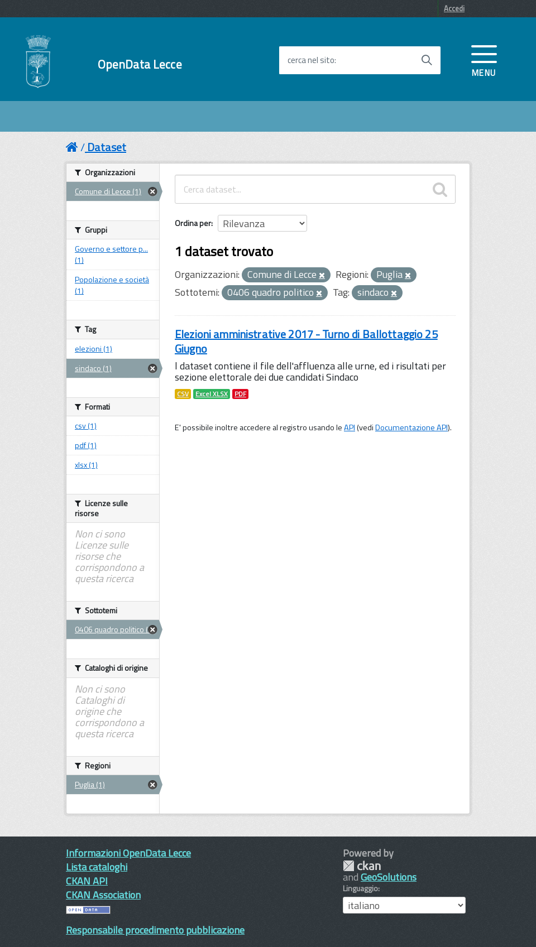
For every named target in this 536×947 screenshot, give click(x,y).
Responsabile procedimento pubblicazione (155, 930)
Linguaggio (360, 888)
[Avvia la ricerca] (427, 60)
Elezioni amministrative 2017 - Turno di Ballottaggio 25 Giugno (306, 341)
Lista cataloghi (96, 866)
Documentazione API (411, 427)
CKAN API (87, 880)
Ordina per (193, 223)
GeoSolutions (389, 876)
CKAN (362, 866)
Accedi (454, 8)
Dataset (106, 147)
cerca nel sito (311, 60)
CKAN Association (103, 894)
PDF (240, 394)
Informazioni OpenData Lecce (128, 853)
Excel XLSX (211, 394)
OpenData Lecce (140, 64)
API (349, 427)
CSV (183, 394)
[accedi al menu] (484, 59)
